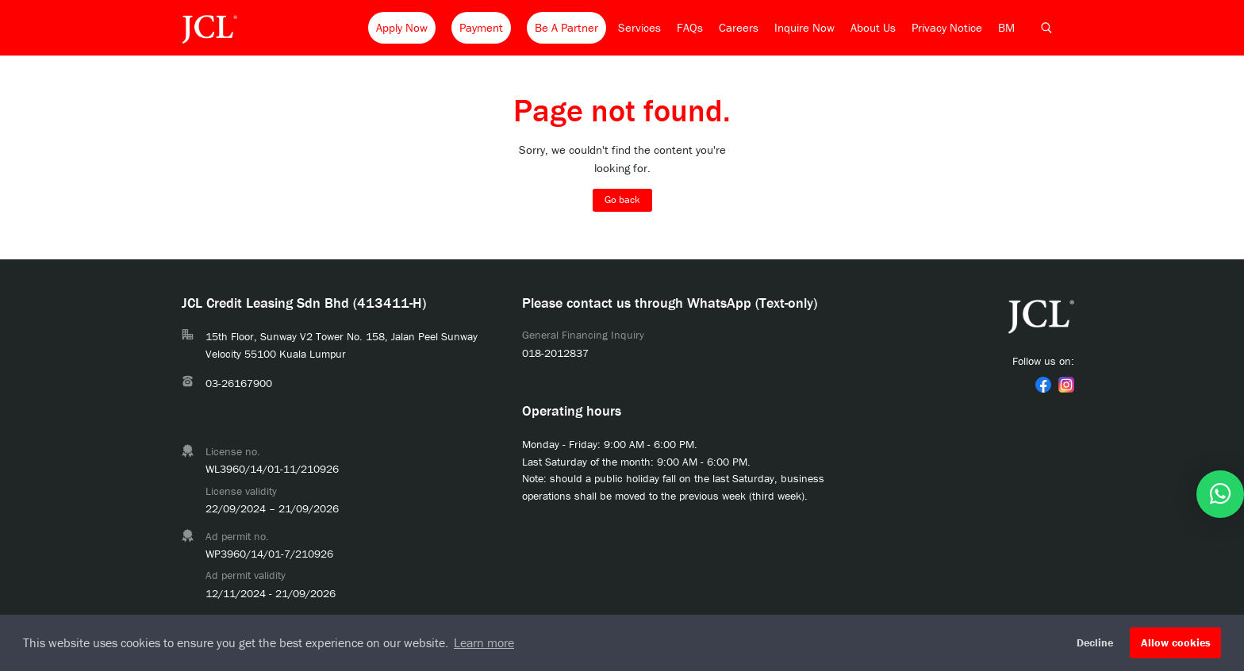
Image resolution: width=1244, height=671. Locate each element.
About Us (873, 27)
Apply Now (402, 27)
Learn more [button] (484, 642)
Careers (738, 27)
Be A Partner (566, 27)
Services (639, 27)
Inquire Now (804, 27)
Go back (622, 199)
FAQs (690, 27)
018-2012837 (555, 353)
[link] (1043, 385)
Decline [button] (1095, 642)
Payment (481, 27)
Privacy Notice (947, 27)
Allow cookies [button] (1176, 642)
